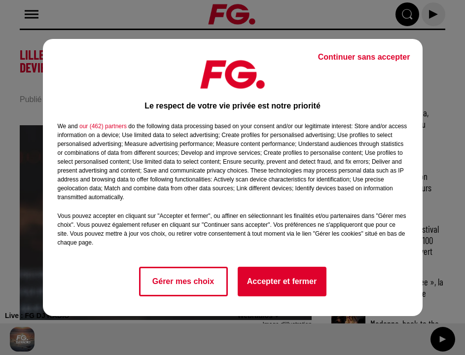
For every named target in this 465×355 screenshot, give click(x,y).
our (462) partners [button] (103, 126)
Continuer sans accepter (364, 57)
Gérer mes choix (183, 281)
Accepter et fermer (282, 281)
